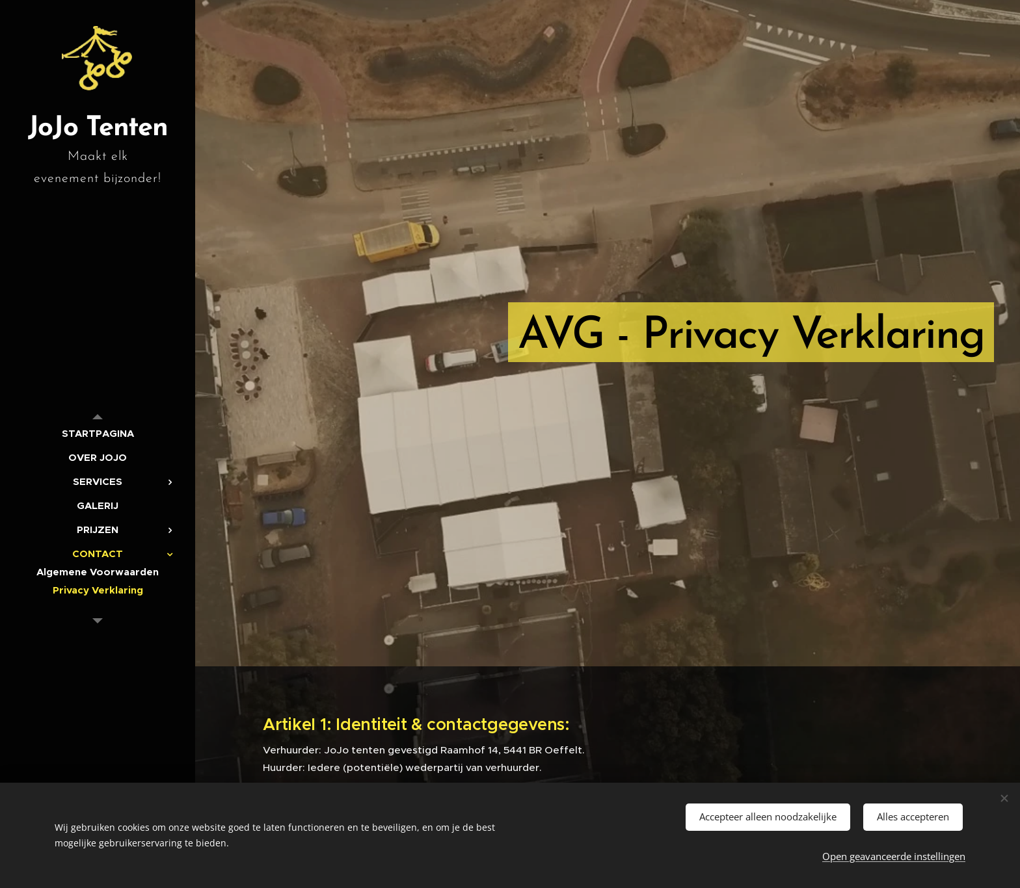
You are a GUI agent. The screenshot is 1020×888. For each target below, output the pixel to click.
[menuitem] (97, 433)
